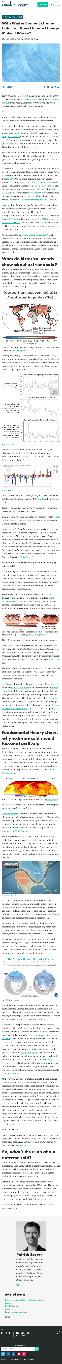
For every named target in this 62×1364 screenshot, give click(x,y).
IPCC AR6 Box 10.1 (21, 831)
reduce (48, 1059)
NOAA (9, 490)
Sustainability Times (43, 185)
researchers (12, 813)
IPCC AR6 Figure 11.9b (21, 350)
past (49, 698)
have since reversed (11, 1073)
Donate (42, 4)
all (9, 199)
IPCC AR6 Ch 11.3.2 (25, 557)
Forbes (10, 178)
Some (4, 813)
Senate (8, 1303)
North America (11, 1306)
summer (55, 698)
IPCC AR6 (13, 219)
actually (41, 1059)
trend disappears (29, 1052)
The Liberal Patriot (32, 99)
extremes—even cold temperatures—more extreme (34, 199)
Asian (7, 1309)
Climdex (10, 444)
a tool (43, 668)
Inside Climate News (36, 192)
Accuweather (12, 895)
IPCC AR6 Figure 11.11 (38, 634)
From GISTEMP (51, 799)
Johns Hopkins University (16, 1312)
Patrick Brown (29, 1254)
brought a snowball (11, 136)
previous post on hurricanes (33, 234)
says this (42, 499)
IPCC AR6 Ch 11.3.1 (23, 1145)
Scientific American (27, 182)
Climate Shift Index (20, 687)
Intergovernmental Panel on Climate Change (24, 1300)
